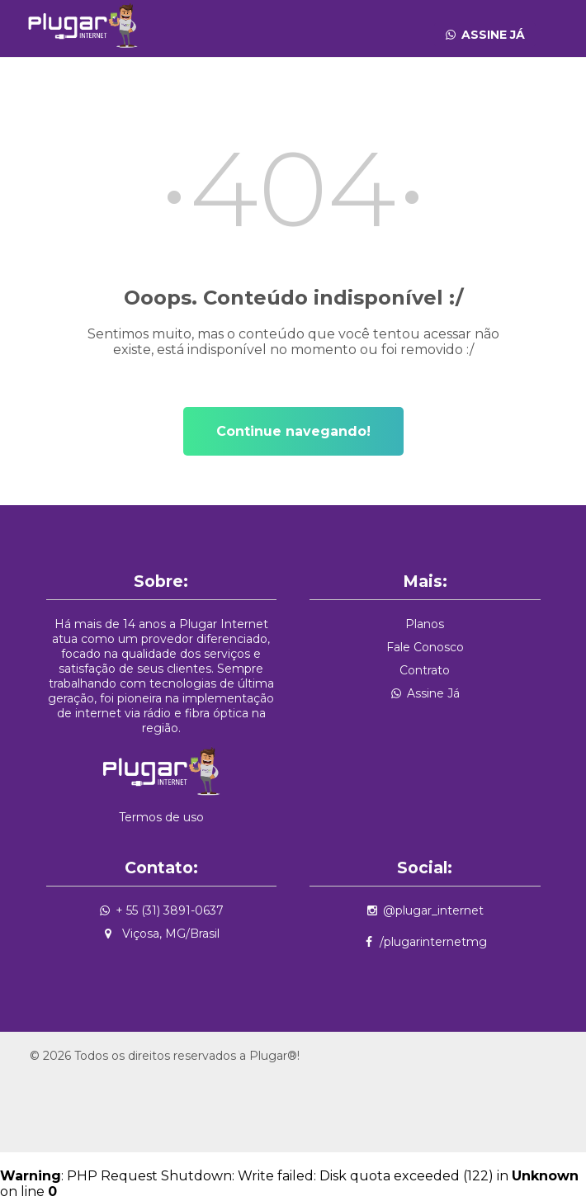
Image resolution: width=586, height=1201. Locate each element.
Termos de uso (161, 817)
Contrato (424, 670)
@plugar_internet (433, 910)
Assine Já (493, 34)
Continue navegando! (293, 431)
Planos (424, 624)
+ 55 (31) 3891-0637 (170, 910)
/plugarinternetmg (433, 941)
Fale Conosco (425, 647)
